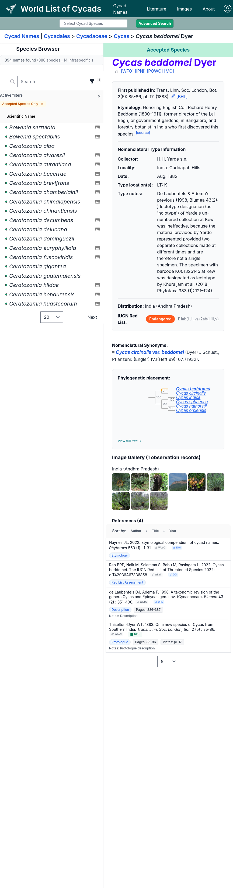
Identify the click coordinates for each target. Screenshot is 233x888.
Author (136, 531)
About (209, 9)
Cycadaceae (91, 36)
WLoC (160, 547)
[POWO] (155, 71)
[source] (143, 132)
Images (184, 9)
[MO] (169, 71)
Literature (156, 9)
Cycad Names (120, 9)
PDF (135, 634)
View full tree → (130, 441)
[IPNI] (140, 71)
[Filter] (92, 81)
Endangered (160, 319)
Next (92, 317)
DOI (177, 547)
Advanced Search (154, 23)
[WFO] (127, 71)
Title (155, 531)
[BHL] (181, 96)
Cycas (121, 36)
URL (159, 601)
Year (172, 531)
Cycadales (57, 36)
